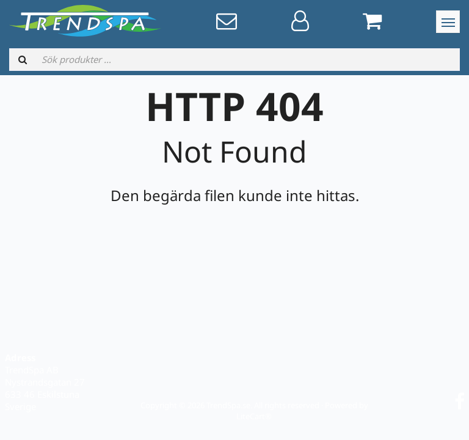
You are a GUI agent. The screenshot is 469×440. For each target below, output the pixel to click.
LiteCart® (254, 416)
